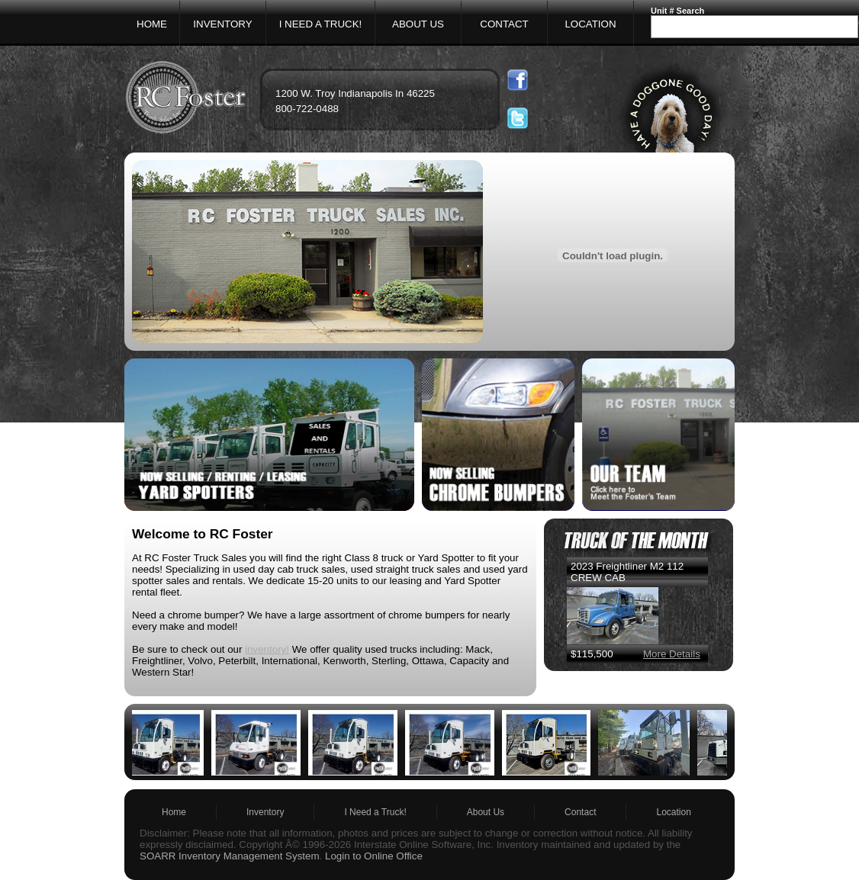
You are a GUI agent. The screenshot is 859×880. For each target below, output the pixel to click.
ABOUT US (418, 24)
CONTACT (504, 24)
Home (174, 812)
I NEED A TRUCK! (320, 24)
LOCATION (590, 24)
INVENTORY (222, 24)
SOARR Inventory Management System (230, 856)
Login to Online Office (374, 856)
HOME (152, 24)
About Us (485, 812)
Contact (580, 812)
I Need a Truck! (375, 812)
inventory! (267, 649)
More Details (671, 654)
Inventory (265, 812)
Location (673, 812)
